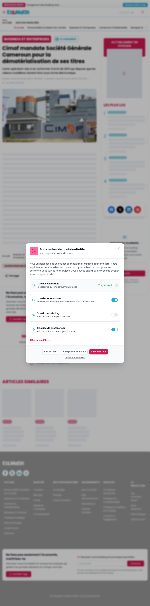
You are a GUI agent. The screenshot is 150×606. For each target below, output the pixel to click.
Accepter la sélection (74, 351)
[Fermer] (118, 248)
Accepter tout (98, 351)
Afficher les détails (40, 340)
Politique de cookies (75, 357)
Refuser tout (50, 351)
